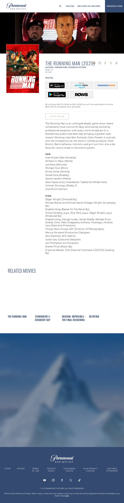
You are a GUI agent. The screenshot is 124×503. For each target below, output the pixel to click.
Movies (70, 6)
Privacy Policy (51, 469)
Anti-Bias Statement (112, 469)
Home (8, 468)
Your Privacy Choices (90, 469)
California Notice (70, 469)
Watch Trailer (57, 116)
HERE (66, 496)
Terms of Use (35, 469)
